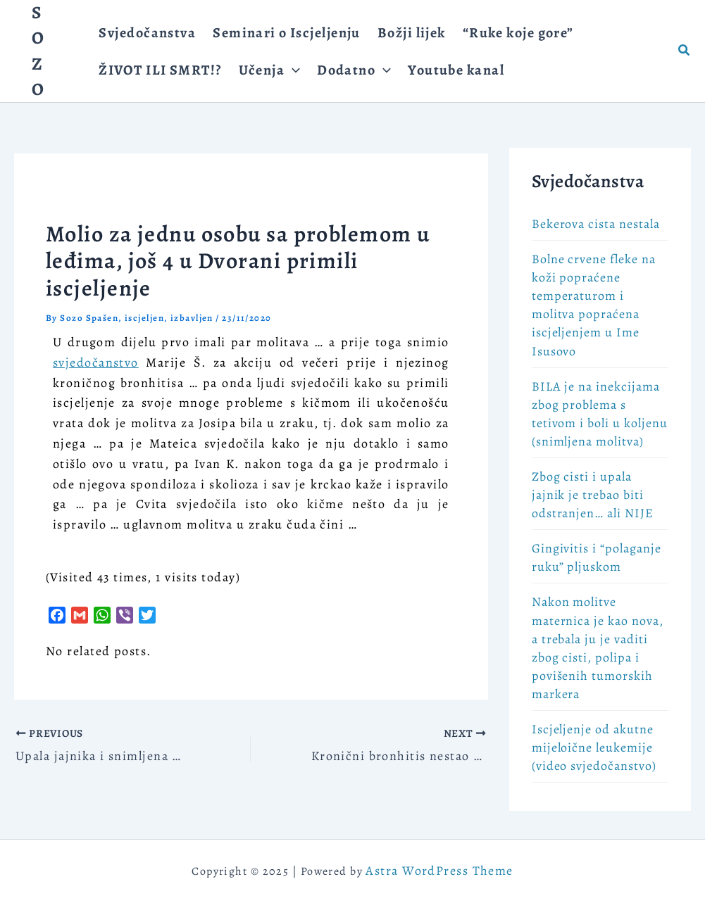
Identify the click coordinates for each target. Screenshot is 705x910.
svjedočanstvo (96, 362)
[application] (292, 70)
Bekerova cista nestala (596, 223)
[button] (684, 51)
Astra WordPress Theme (439, 870)
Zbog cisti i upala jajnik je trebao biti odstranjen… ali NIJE (593, 495)
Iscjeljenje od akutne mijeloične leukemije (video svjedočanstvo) (594, 747)
